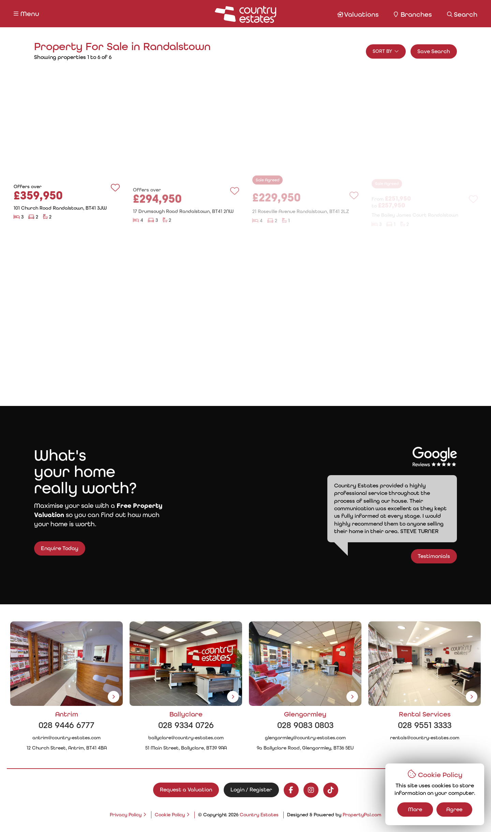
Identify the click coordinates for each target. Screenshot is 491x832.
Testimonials (446, 556)
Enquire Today (47, 548)
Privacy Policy (126, 814)
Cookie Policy (170, 814)
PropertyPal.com (362, 814)
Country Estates (259, 814)
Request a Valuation (186, 789)
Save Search (433, 51)
